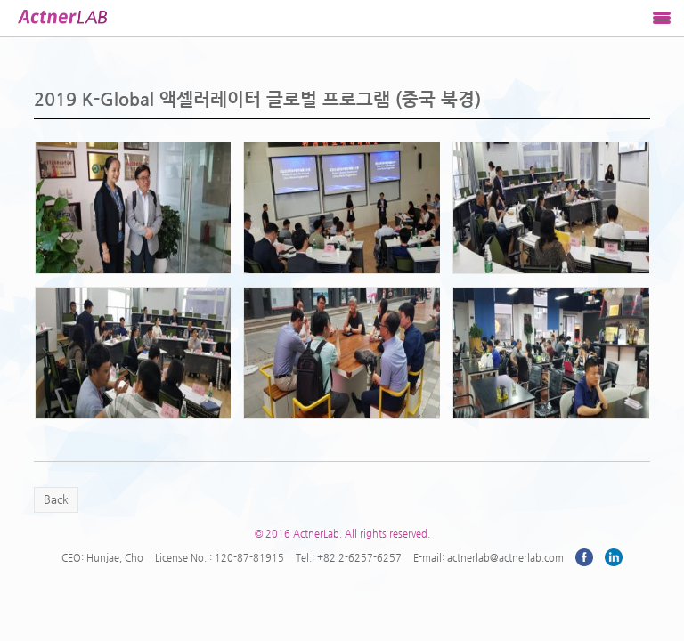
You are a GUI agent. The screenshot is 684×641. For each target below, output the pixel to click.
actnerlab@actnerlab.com (505, 557)
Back (56, 499)
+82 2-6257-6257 (359, 557)
